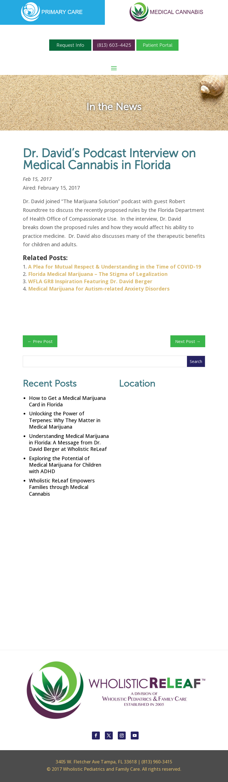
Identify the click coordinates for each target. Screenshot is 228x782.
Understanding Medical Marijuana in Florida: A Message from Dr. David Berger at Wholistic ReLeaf (69, 443)
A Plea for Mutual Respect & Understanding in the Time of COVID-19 (114, 266)
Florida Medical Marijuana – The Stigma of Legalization (98, 274)
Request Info (70, 45)
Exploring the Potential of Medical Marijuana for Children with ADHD (65, 465)
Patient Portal (157, 45)
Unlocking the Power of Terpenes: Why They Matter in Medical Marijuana (64, 420)
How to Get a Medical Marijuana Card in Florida (67, 401)
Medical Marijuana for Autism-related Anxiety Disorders (99, 288)
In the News (113, 107)
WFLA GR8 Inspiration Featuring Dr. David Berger (90, 281)
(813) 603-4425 (114, 45)
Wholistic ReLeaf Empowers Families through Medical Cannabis (62, 487)
